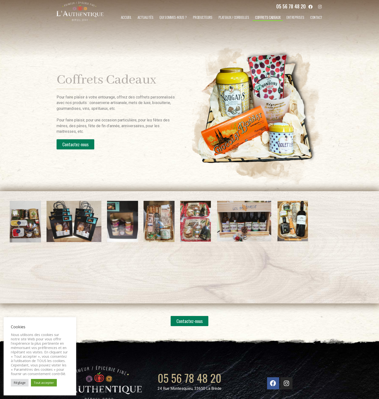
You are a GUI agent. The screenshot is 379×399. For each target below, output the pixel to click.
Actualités (145, 17)
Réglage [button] (20, 382)
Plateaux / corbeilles (234, 17)
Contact (316, 17)
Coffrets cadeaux (267, 17)
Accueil (126, 17)
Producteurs (202, 17)
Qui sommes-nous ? (173, 17)
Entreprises (295, 17)
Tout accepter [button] (44, 382)
